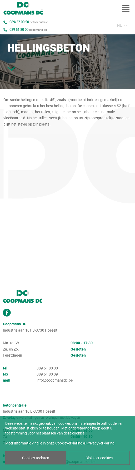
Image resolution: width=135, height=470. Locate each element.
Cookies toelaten (35, 458)
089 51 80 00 (28, 30)
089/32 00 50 (28, 22)
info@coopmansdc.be (55, 380)
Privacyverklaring (100, 443)
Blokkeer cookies (99, 458)
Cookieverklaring (68, 443)
